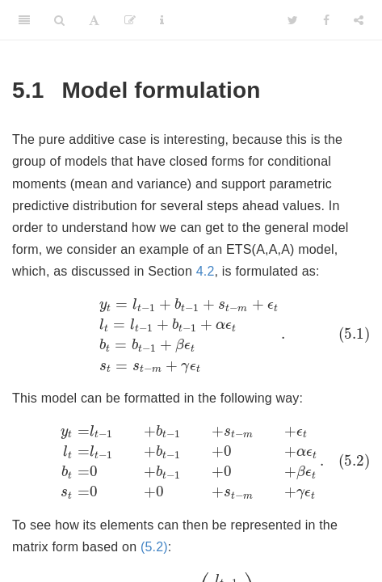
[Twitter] (292, 20)
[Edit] (130, 20)
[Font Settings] (94, 20)
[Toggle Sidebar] (24, 20)
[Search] (59, 20)
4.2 (205, 271)
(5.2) (154, 547)
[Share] (359, 20)
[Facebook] (326, 20)
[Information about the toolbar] (162, 20)
